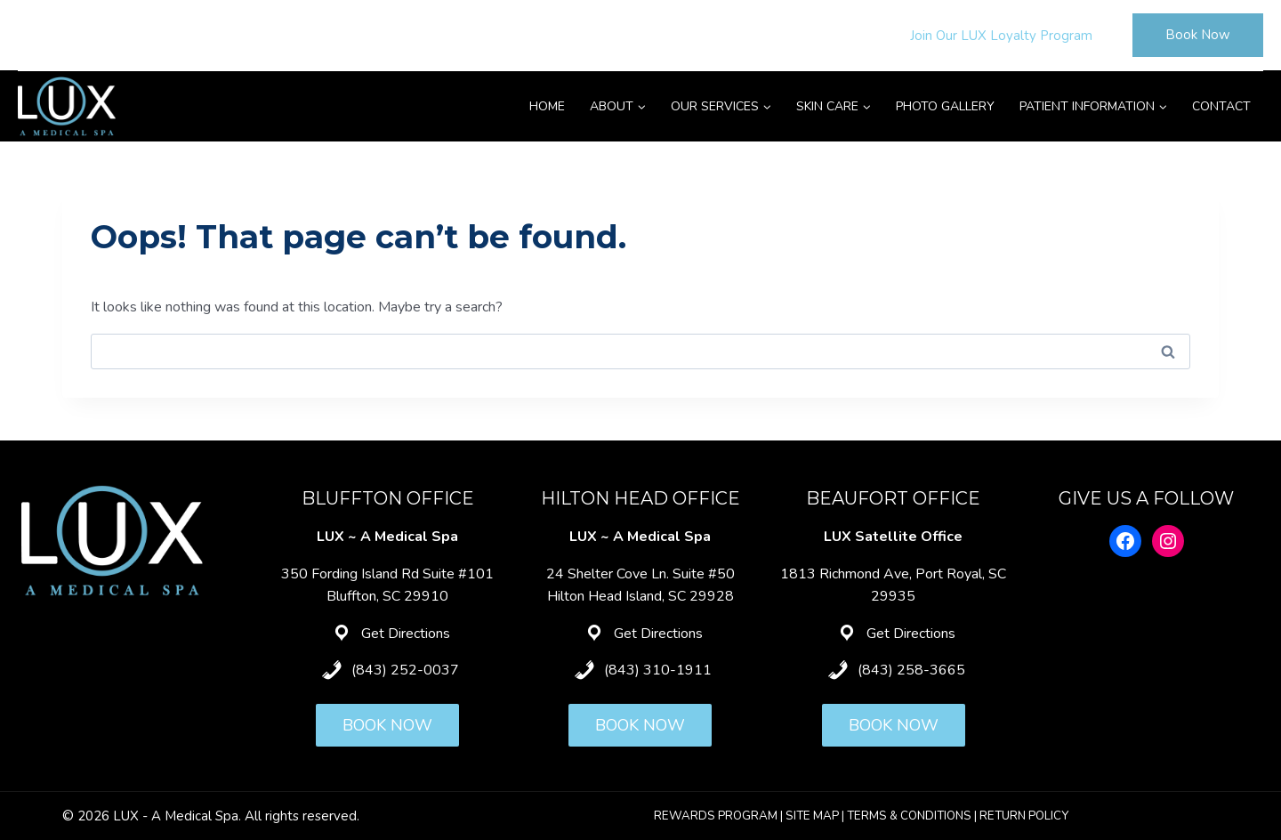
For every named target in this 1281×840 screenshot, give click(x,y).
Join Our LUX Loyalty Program (1001, 35)
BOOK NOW (387, 725)
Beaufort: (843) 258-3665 (472, 34)
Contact (1221, 106)
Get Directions (405, 633)
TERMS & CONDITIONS (909, 816)
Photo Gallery (945, 106)
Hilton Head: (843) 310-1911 (284, 34)
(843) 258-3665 (911, 670)
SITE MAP (812, 816)
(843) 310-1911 (658, 670)
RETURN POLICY (1023, 816)
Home (547, 106)
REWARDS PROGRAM (715, 816)
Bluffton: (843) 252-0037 (99, 34)
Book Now (1197, 35)
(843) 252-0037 (405, 670)
